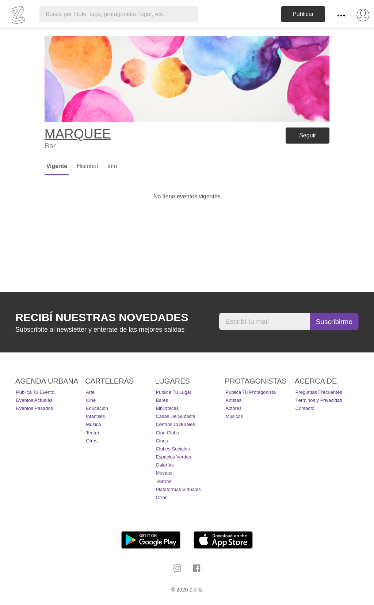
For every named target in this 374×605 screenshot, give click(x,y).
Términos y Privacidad (319, 400)
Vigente (57, 166)
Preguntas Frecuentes (318, 392)
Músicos (234, 416)
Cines (162, 441)
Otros (92, 441)
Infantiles (95, 416)
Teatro (92, 432)
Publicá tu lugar (173, 392)
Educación (97, 408)
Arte (90, 392)
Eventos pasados (34, 408)
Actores (234, 408)
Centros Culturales (175, 424)
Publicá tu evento (35, 392)
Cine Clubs (167, 432)
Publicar (303, 14)
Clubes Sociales (173, 449)
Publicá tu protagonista (251, 392)
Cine (91, 400)
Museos (164, 473)
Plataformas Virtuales (178, 489)
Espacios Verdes (173, 457)
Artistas (233, 400)
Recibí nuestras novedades (101, 317)
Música (93, 424)
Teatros (163, 481)
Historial (87, 166)
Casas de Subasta (175, 416)
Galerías (164, 465)
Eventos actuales (34, 400)
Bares (162, 400)
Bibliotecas (167, 408)
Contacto (304, 408)
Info (112, 166)
